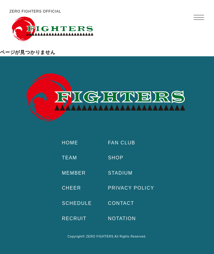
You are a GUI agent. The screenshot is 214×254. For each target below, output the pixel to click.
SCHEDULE (77, 203)
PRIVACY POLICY (131, 187)
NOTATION (122, 218)
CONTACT (121, 203)
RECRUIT (74, 218)
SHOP (115, 157)
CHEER (71, 187)
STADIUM (120, 173)
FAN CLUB (121, 142)
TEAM (69, 157)
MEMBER (74, 173)
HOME (70, 142)
